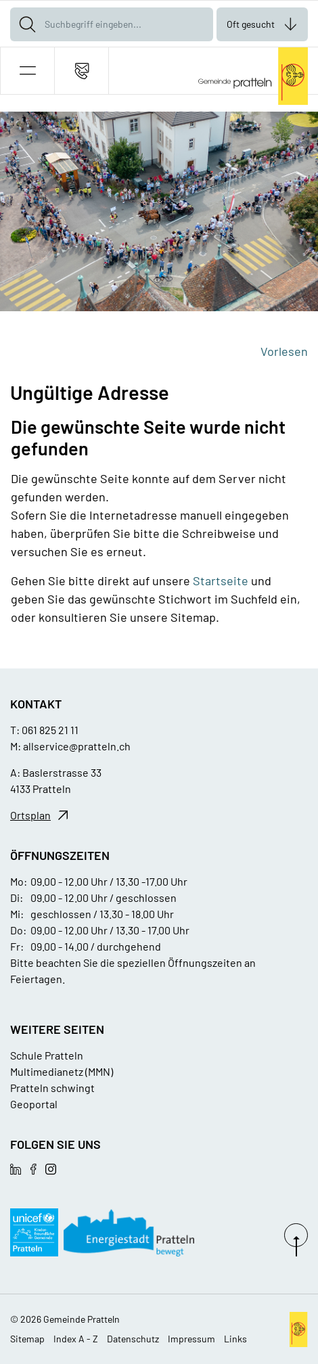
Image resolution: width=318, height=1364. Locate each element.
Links (235, 1338)
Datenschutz (133, 1338)
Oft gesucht (251, 24)
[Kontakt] (81, 70)
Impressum (191, 1338)
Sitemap (27, 1338)
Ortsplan (30, 815)
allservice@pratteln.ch (77, 746)
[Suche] (27, 24)
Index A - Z (75, 1338)
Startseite (220, 580)
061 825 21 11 (50, 729)
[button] (27, 70)
